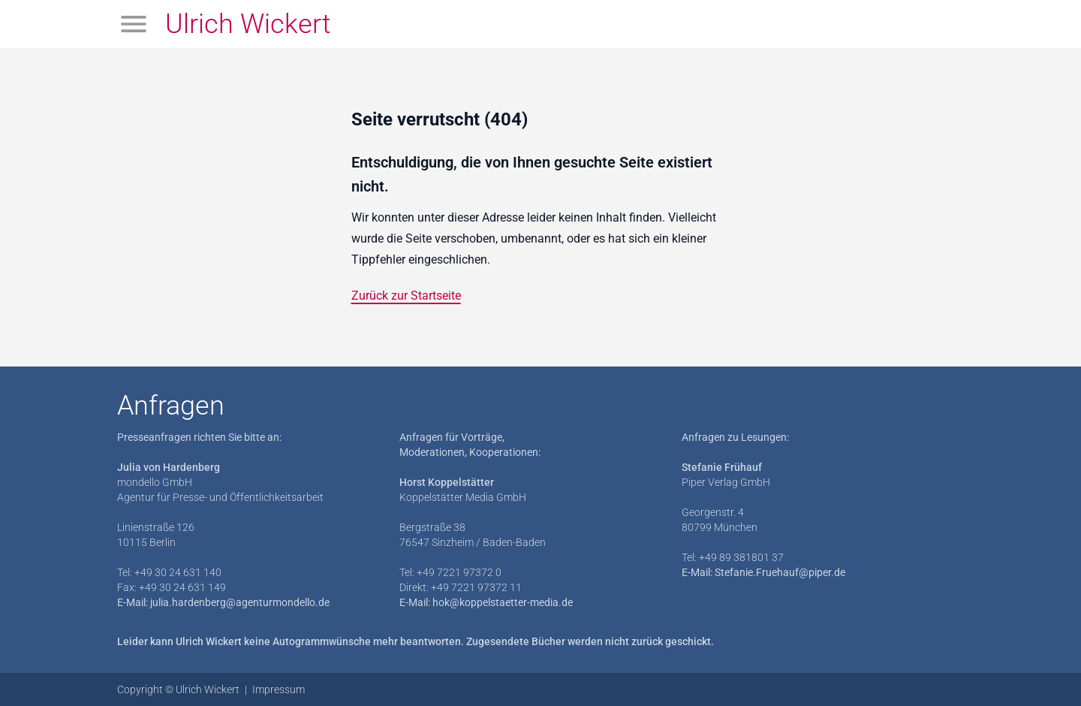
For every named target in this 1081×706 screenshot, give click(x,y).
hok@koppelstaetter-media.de (502, 602)
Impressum (278, 689)
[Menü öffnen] (133, 24)
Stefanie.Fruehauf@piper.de (780, 572)
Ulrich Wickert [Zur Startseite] (248, 24)
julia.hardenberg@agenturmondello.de (240, 602)
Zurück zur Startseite (406, 295)
